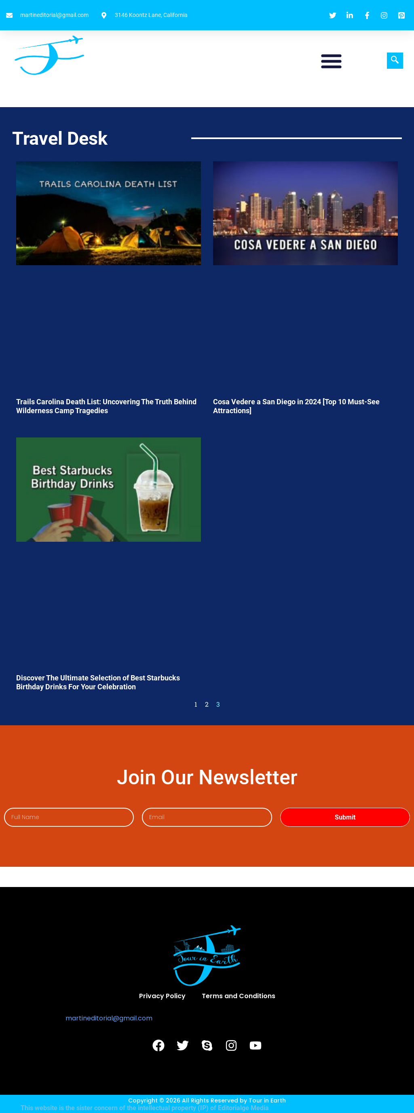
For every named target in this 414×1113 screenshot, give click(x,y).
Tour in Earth (267, 1100)
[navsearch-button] (395, 61)
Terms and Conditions (238, 996)
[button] (331, 61)
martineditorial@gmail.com (108, 1018)
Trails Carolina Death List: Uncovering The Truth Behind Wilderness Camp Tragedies (106, 406)
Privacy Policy (162, 996)
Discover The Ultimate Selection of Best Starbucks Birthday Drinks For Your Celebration (98, 682)
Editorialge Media (243, 1108)
